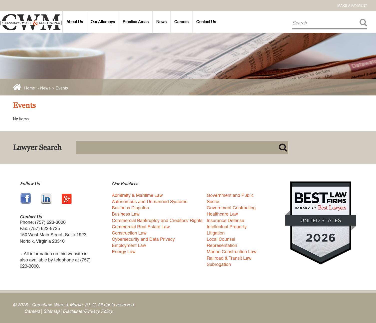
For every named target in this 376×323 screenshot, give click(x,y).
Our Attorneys (103, 21)
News (161, 21)
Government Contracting (231, 207)
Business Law (126, 214)
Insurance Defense (225, 220)
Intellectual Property (227, 226)
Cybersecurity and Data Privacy (143, 239)
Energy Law (124, 251)
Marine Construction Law (231, 251)
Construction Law (129, 233)
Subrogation (219, 264)
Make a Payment (352, 5)
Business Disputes (130, 207)
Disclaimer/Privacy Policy (88, 311)
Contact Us (206, 21)
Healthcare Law (222, 214)
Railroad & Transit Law (229, 258)
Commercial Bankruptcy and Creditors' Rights (157, 220)
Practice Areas (136, 21)
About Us (74, 21)
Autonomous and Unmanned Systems (149, 201)
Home (29, 88)
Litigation (216, 233)
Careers (181, 21)
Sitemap (51, 311)
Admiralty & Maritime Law (137, 195)
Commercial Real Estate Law (141, 226)
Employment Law (129, 245)
